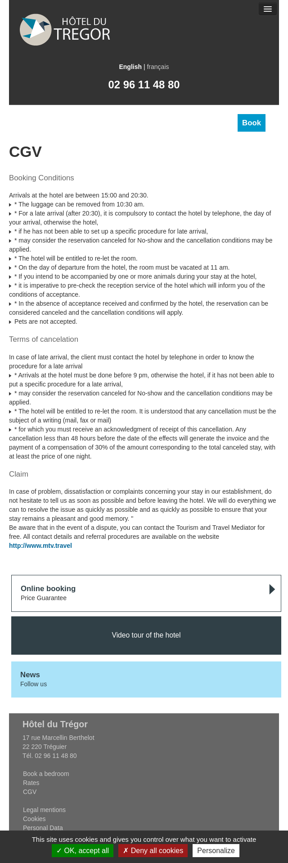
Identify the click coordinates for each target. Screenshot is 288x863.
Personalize (216, 850)
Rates (31, 782)
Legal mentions (44, 809)
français (158, 66)
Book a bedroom (46, 773)
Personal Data (43, 827)
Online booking (48, 588)
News (30, 674)
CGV (29, 791)
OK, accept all (82, 850)
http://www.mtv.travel (40, 545)
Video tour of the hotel (146, 635)
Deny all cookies (153, 850)
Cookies (34, 818)
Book (251, 123)
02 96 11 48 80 (144, 84)
